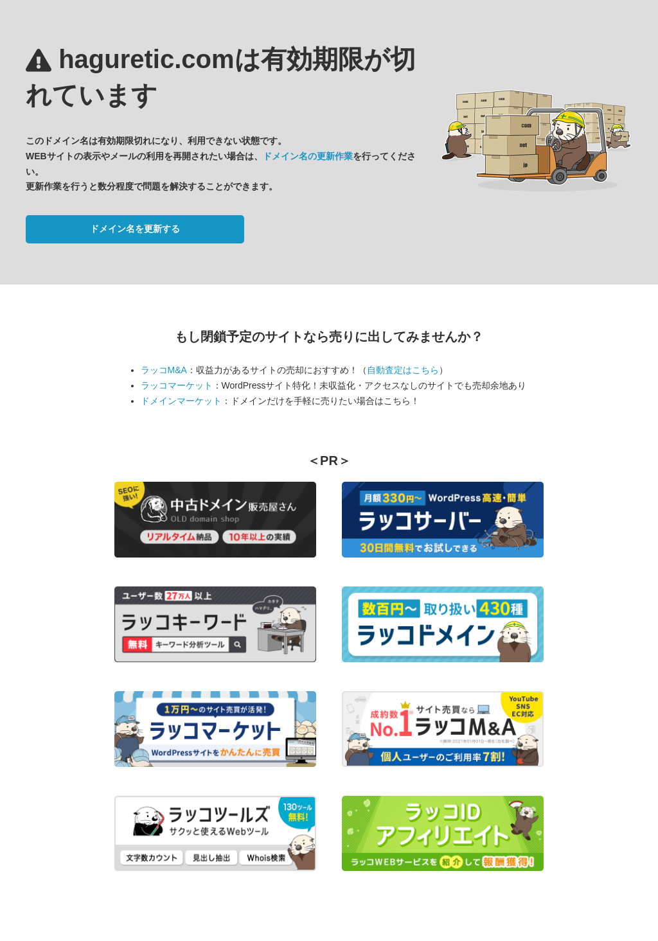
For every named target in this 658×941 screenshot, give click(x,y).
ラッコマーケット (177, 385)
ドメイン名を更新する (135, 229)
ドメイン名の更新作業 (308, 156)
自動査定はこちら (403, 370)
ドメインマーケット (181, 401)
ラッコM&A (164, 370)
